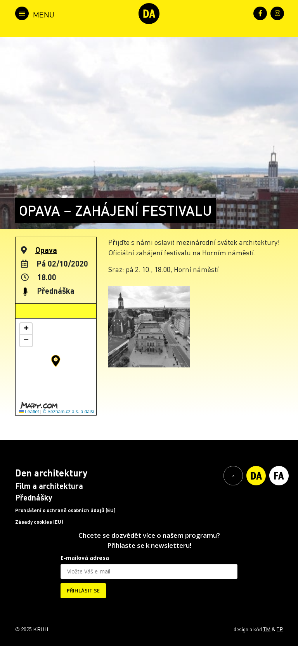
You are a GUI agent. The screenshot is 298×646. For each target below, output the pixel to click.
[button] (55, 361)
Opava (46, 250)
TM (266, 628)
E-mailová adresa (85, 557)
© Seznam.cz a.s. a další (68, 411)
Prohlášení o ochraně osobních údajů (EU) (65, 510)
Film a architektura (49, 486)
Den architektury (51, 473)
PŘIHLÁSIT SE (83, 590)
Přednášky (33, 497)
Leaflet (29, 411)
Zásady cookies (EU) (39, 522)
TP (280, 628)
